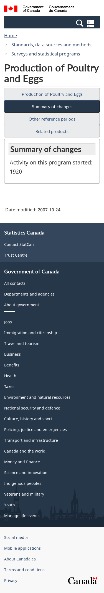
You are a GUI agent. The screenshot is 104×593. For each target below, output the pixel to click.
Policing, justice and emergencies (35, 429)
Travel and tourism (21, 343)
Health (10, 375)
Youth (9, 504)
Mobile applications (22, 548)
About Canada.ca (20, 559)
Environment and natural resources (37, 397)
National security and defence (32, 408)
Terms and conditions (24, 569)
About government (21, 304)
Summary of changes (52, 106)
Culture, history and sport (28, 418)
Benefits (11, 365)
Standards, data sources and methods (51, 45)
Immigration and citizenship (30, 332)
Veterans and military (24, 494)
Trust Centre (15, 255)
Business (12, 354)
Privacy (10, 580)
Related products (52, 131)
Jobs (8, 322)
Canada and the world (24, 451)
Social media (16, 537)
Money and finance (22, 461)
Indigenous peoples (22, 483)
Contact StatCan (19, 244)
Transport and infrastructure (31, 440)
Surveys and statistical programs (45, 54)
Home (10, 36)
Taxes (9, 386)
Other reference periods (52, 118)
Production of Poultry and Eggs (52, 94)
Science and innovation (25, 472)
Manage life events (22, 515)
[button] (53, 23)
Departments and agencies (29, 294)
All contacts (15, 283)
